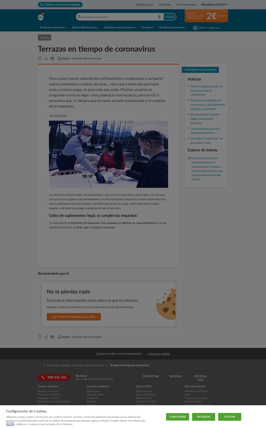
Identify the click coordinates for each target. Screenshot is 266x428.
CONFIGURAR (177, 416)
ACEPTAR (229, 416)
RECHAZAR (203, 416)
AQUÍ (10, 424)
